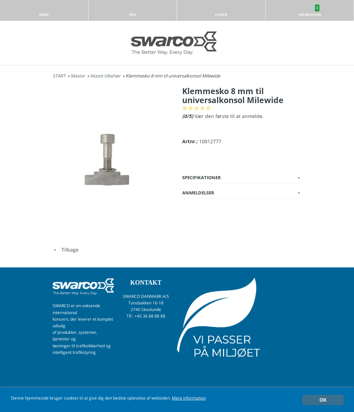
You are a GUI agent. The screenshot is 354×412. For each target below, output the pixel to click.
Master (78, 76)
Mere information (189, 398)
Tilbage (65, 249)
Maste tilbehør (105, 76)
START (59, 76)
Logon (221, 14)
